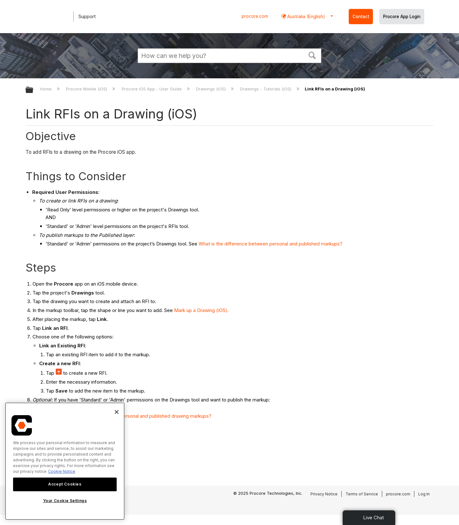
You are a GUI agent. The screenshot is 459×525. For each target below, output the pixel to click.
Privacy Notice (324, 494)
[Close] (117, 412)
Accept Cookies (64, 484)
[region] (65, 461)
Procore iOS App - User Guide (152, 88)
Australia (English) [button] (305, 16)
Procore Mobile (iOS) (87, 88)
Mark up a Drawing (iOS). (201, 310)
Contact (361, 16)
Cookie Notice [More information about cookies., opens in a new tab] (61, 471)
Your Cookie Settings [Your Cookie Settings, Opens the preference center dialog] (65, 500)
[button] (312, 55)
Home (46, 88)
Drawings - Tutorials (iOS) (266, 88)
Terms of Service (362, 494)
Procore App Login (401, 16)
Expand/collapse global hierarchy (33, 90)
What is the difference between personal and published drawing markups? (130, 416)
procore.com (255, 16)
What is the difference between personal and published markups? (270, 244)
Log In (424, 494)
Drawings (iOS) (211, 88)
